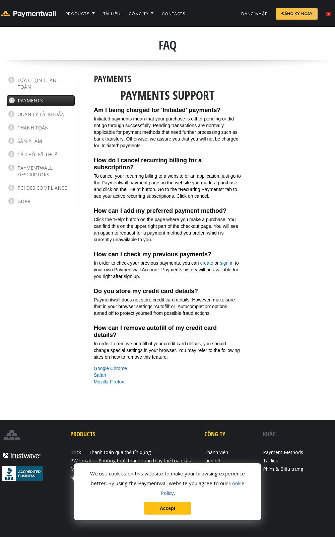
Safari (100, 375)
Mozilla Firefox (109, 381)
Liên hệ (212, 460)
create (206, 263)
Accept (168, 508)
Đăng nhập (254, 13)
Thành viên (216, 452)
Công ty (138, 13)
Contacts (174, 13)
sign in (226, 263)
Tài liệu (112, 13)
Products (77, 13)
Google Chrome (110, 368)
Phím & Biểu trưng (283, 469)
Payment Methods (283, 452)
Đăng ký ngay (297, 13)
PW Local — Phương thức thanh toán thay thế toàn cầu (130, 460)
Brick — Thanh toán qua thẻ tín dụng (110, 452)
